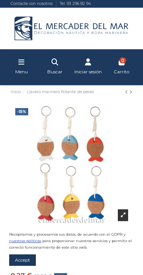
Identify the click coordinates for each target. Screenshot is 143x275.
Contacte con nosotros (32, 3)
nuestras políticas (25, 241)
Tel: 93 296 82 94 (75, 3)
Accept (22, 260)
